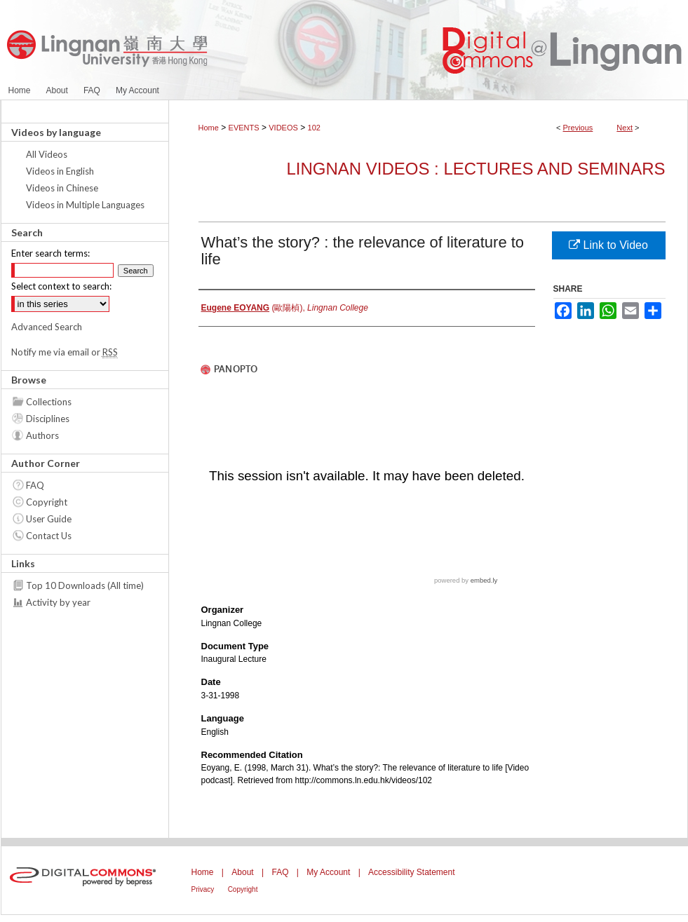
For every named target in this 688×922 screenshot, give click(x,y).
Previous (578, 127)
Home (208, 127)
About (242, 872)
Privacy (203, 889)
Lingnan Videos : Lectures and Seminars (475, 168)
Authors (42, 435)
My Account (328, 872)
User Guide (49, 518)
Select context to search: (61, 286)
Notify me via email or (64, 352)
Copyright (46, 502)
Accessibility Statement (411, 872)
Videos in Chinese (62, 188)
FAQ (35, 485)
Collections (49, 401)
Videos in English (60, 171)
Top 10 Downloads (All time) (85, 585)
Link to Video (608, 245)
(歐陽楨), (284, 308)
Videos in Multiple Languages (85, 204)
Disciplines (47, 418)
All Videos (46, 154)
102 (314, 127)
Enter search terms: (50, 253)
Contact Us (49, 535)
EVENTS (244, 127)
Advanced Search (46, 326)
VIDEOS (283, 127)
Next (624, 127)
